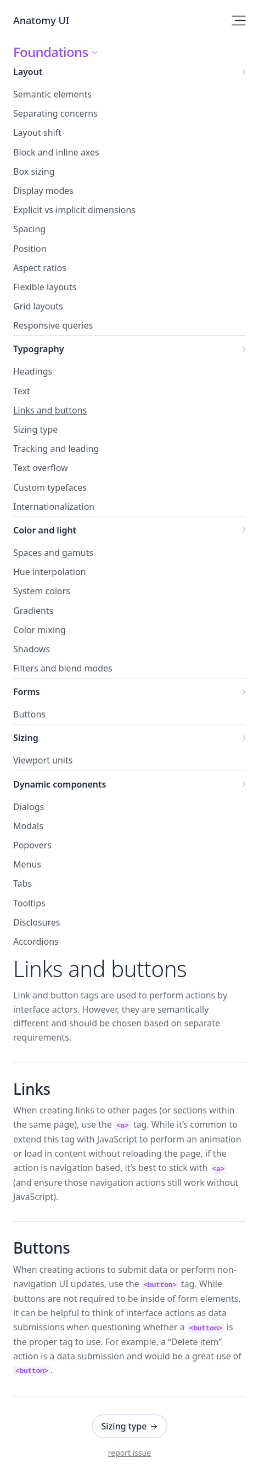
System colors (41, 591)
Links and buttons (50, 410)
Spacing (29, 229)
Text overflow (40, 468)
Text (21, 391)
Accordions (36, 941)
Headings (32, 371)
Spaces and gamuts (53, 553)
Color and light (129, 530)
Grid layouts (38, 306)
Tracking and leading (56, 449)
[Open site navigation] (239, 20)
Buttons (29, 714)
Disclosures (36, 922)
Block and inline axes (56, 152)
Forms (129, 692)
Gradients (33, 611)
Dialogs (28, 807)
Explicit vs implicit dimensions (74, 210)
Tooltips (29, 903)
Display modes (43, 191)
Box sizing (34, 171)
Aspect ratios (39, 268)
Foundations (55, 52)
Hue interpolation (49, 572)
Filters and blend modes (62, 668)
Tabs (22, 883)
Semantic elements (52, 94)
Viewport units (42, 760)
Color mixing (39, 630)
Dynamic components (129, 784)
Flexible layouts (44, 287)
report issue (129, 1453)
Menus (27, 864)
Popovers (32, 845)
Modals (28, 826)
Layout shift (37, 133)
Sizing (129, 738)
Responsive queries (53, 325)
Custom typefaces (50, 487)
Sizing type (35, 429)
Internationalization (53, 507)
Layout (129, 72)
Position (30, 249)
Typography (129, 349)
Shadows (31, 649)
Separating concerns (55, 113)
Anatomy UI (41, 20)
